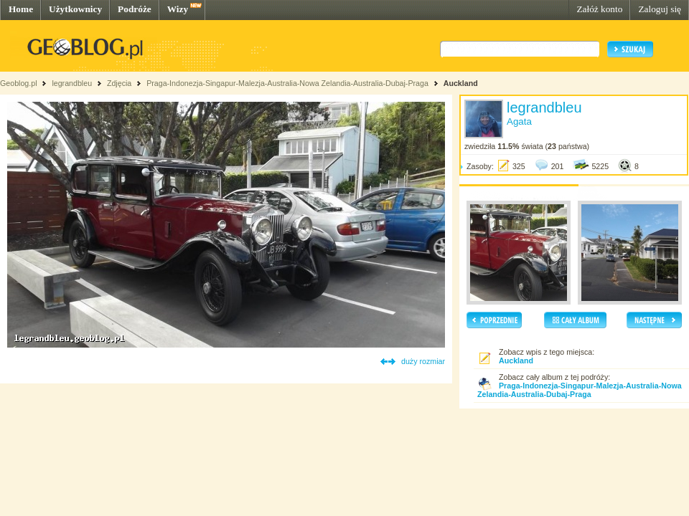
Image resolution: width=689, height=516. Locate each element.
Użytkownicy (75, 9)
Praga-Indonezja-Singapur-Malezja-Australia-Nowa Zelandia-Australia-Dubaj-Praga (287, 83)
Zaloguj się (659, 9)
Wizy (177, 9)
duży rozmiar (423, 361)
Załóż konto (599, 9)
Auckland (461, 83)
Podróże (134, 9)
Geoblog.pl (18, 83)
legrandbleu (72, 83)
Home (21, 9)
